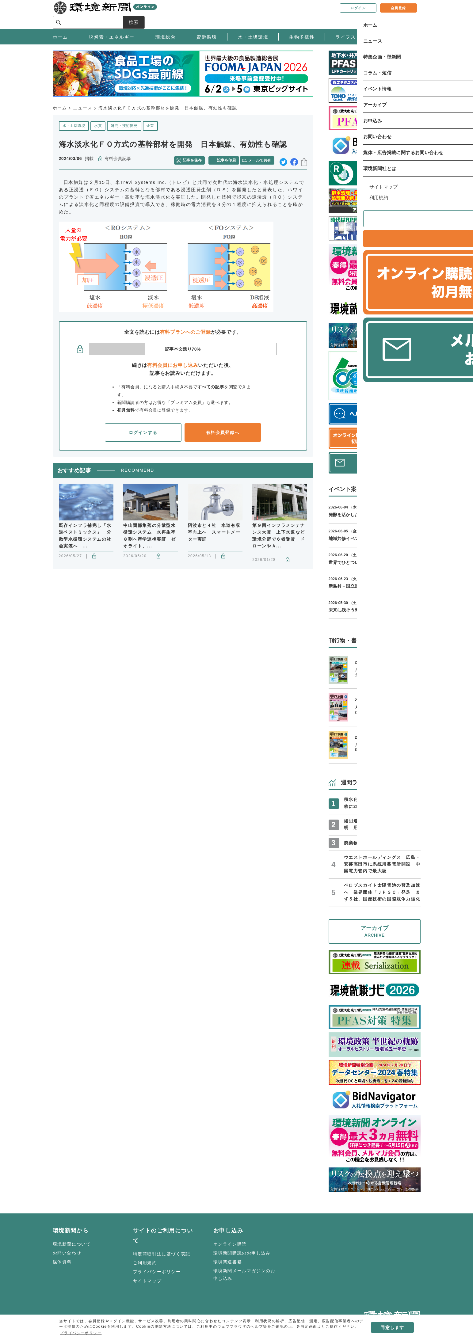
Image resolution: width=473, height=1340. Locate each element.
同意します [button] (392, 1327)
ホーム (60, 107)
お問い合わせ (67, 1253)
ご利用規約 (145, 1262)
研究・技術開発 (124, 126)
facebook (294, 159)
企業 (150, 126)
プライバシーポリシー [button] (80, 1333)
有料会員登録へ (222, 430)
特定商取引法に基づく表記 (161, 1253)
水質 (98, 126)
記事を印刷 (227, 159)
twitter (283, 159)
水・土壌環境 (74, 126)
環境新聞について (72, 1244)
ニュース (82, 107)
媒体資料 (62, 1261)
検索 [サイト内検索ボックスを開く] (409, 14)
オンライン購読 (230, 1244)
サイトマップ (147, 1280)
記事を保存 (195, 159)
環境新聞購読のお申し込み (242, 1253)
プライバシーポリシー (157, 1271)
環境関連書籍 (227, 1261)
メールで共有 (261, 159)
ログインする (143, 430)
